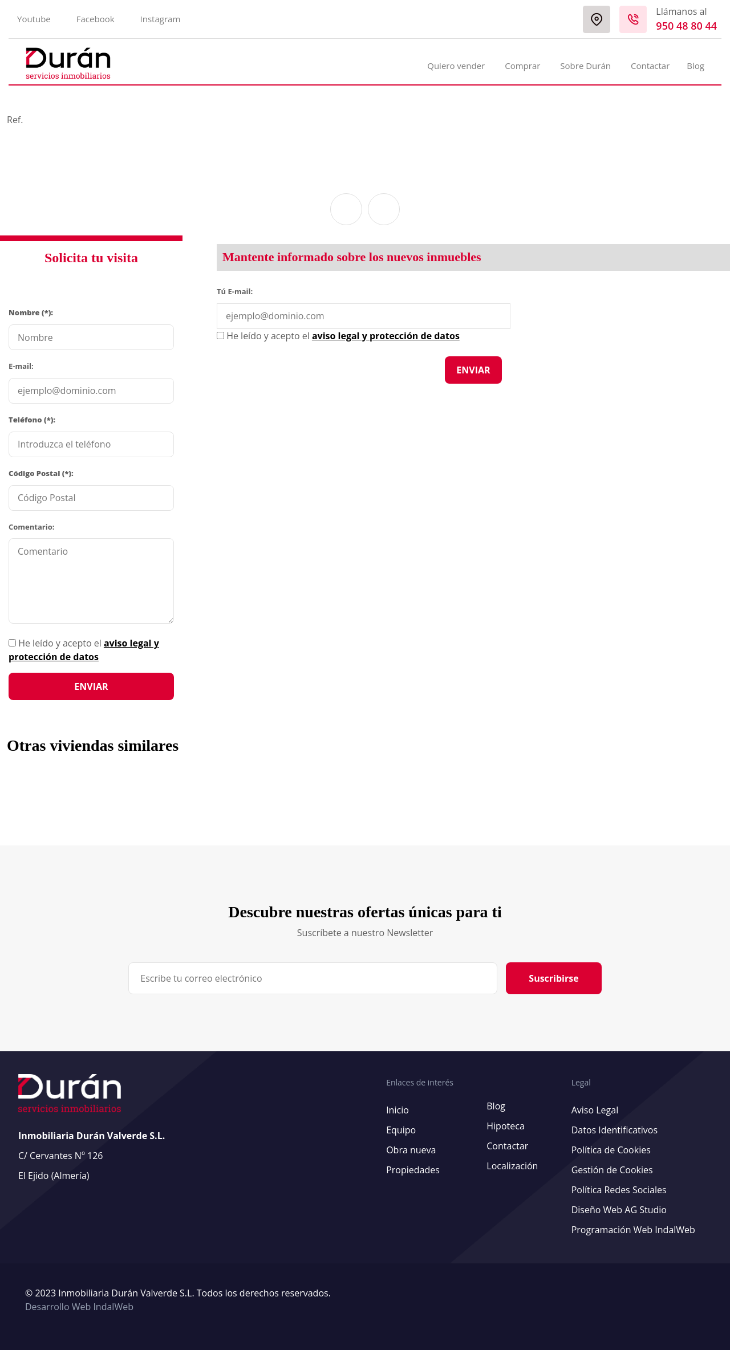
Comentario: (31, 527)
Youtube (34, 19)
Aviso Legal (595, 1110)
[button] (346, 209)
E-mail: (21, 366)
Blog (695, 65)
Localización (512, 1166)
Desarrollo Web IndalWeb (79, 1306)
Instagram (160, 19)
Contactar (650, 65)
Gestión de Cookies (612, 1170)
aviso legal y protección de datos (386, 336)
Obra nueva (411, 1150)
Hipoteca (505, 1126)
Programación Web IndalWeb (633, 1229)
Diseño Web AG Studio (619, 1209)
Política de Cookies (611, 1150)
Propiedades (413, 1170)
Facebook (95, 19)
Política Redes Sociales (619, 1190)
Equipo (401, 1130)
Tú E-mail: (237, 290)
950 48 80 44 (686, 25)
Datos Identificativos (614, 1130)
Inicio (397, 1110)
